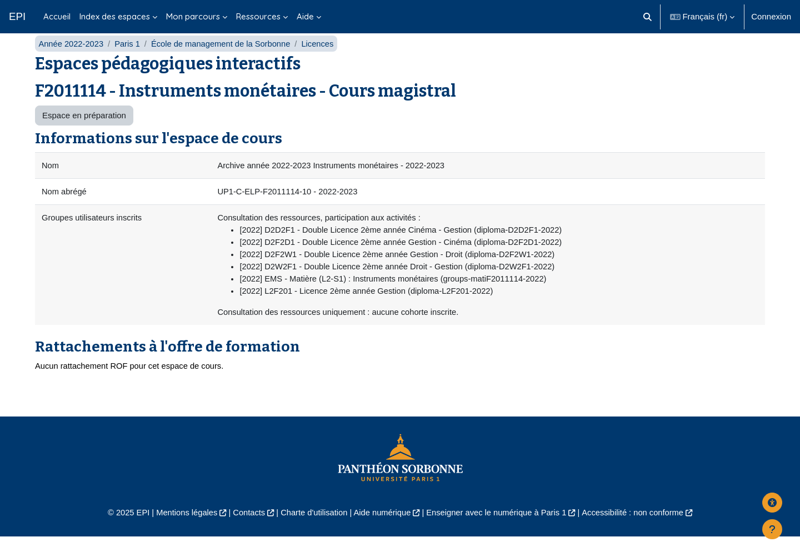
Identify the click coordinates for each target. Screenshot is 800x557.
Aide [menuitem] (305, 16)
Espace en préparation (84, 132)
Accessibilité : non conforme (639, 532)
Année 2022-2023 (71, 59)
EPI (17, 16)
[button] (647, 16)
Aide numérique (381, 532)
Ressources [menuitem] (258, 16)
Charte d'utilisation (312, 532)
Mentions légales (181, 532)
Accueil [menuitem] (57, 16)
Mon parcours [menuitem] (193, 16)
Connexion (771, 16)
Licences (323, 59)
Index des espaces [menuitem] (114, 16)
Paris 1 (129, 59)
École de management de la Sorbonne (224, 59)
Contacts (245, 532)
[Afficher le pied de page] (772, 529)
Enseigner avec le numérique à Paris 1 (499, 532)
